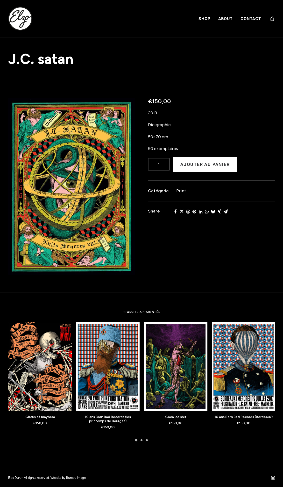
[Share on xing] (219, 211)
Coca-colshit (175, 417)
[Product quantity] (159, 164)
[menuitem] (204, 18)
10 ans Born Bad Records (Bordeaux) (243, 417)
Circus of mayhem (40, 417)
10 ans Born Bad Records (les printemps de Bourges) (108, 419)
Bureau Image (76, 478)
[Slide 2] (141, 440)
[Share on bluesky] (213, 211)
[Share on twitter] (181, 211)
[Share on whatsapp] (207, 211)
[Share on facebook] (175, 211)
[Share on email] (225, 211)
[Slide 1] (136, 440)
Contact (251, 18)
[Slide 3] (146, 440)
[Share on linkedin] (200, 211)
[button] (71, 186)
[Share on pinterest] (194, 211)
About (225, 18)
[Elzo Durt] (20, 19)
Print (181, 190)
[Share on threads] (188, 211)
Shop (204, 18)
